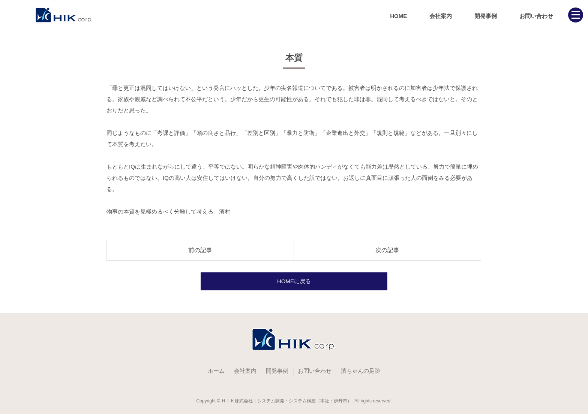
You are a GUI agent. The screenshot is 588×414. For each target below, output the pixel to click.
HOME (398, 16)
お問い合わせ (536, 16)
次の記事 (387, 250)
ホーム (216, 371)
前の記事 (200, 250)
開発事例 (485, 16)
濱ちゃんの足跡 (360, 371)
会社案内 (440, 16)
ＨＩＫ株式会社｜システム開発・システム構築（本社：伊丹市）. (287, 401)
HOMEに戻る (294, 281)
